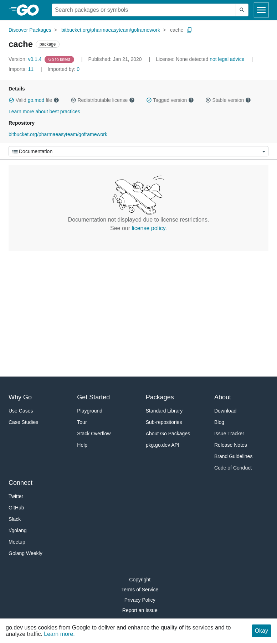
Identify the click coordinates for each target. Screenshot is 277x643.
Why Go (20, 397)
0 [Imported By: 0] (64, 69)
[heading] (30, 10)
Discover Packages (30, 30)
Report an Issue (140, 610)
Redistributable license (103, 100)
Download (225, 411)
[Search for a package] (144, 10)
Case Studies (23, 422)
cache (176, 30)
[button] (11, 100)
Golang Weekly (25, 553)
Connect (20, 482)
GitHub (16, 507)
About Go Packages (168, 433)
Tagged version (170, 100)
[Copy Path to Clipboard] (189, 30)
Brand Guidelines (233, 456)
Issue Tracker (229, 433)
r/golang (18, 530)
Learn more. (59, 634)
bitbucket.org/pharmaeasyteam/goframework (110, 30)
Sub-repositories (164, 422)
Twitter (16, 496)
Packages (160, 397)
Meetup (17, 542)
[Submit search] (242, 10)
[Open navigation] (261, 10)
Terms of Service (139, 589)
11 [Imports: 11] (22, 69)
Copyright (139, 579)
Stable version (228, 100)
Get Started (93, 397)
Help (82, 445)
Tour (82, 422)
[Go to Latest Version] (60, 59)
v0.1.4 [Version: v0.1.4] (26, 59)
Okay (261, 631)
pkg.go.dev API (162, 445)
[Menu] (138, 151)
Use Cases (21, 411)
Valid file (34, 100)
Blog (219, 422)
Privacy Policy (139, 600)
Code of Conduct (233, 468)
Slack (15, 519)
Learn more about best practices (44, 111)
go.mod (36, 100)
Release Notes (230, 445)
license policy (148, 228)
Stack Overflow (94, 433)
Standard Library (164, 411)
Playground (89, 411)
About (222, 397)
